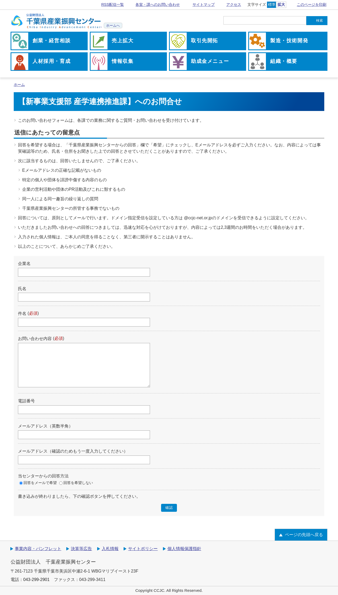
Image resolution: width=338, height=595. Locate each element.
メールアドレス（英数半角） (45, 426)
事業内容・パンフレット (38, 548)
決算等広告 (81, 548)
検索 (319, 20)
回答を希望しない (78, 483)
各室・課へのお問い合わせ (157, 4)
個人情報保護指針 (184, 548)
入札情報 (110, 548)
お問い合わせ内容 (35, 338)
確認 (169, 508)
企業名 (24, 263)
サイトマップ (204, 4)
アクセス (233, 4)
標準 (271, 4)
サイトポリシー (143, 548)
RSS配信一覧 (112, 4)
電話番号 (26, 401)
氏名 (22, 288)
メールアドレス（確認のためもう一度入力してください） (73, 451)
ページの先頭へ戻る (304, 534)
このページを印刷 (311, 4)
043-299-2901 (36, 579)
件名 (22, 313)
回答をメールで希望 (40, 483)
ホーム (19, 85)
